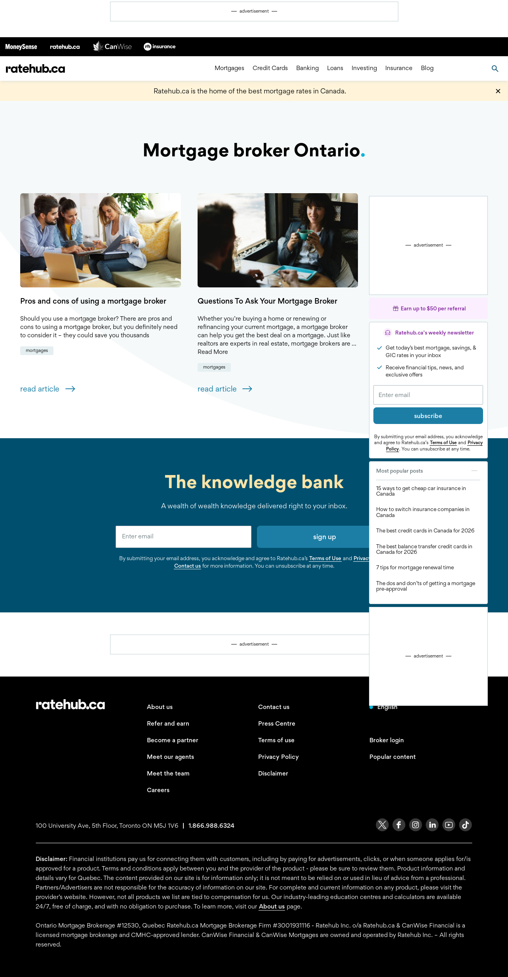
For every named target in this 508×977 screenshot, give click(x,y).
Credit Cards (270, 68)
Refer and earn (168, 723)
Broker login (386, 740)
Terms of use (276, 740)
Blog (427, 68)
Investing (364, 68)
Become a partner (172, 740)
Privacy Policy (278, 756)
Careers (158, 790)
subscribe (428, 416)
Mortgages (229, 68)
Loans (335, 68)
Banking (307, 68)
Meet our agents (170, 756)
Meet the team (168, 773)
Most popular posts (428, 471)
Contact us (187, 566)
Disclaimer (273, 773)
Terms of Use (443, 442)
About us (160, 707)
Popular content (392, 756)
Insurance (399, 68)
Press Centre (276, 723)
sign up (324, 536)
